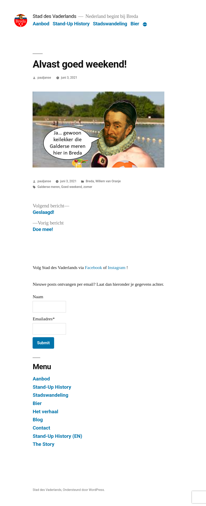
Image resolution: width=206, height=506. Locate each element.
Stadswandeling (110, 24)
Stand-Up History (71, 24)
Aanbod (41, 24)
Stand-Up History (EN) (57, 436)
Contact (41, 428)
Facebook (93, 267)
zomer (87, 187)
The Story (43, 444)
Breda (90, 181)
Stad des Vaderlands (54, 16)
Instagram (116, 267)
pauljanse (44, 77)
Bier (135, 24)
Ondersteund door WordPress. (84, 490)
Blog (38, 420)
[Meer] (144, 24)
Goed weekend (71, 187)
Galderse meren (48, 187)
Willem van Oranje (108, 181)
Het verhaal (45, 411)
